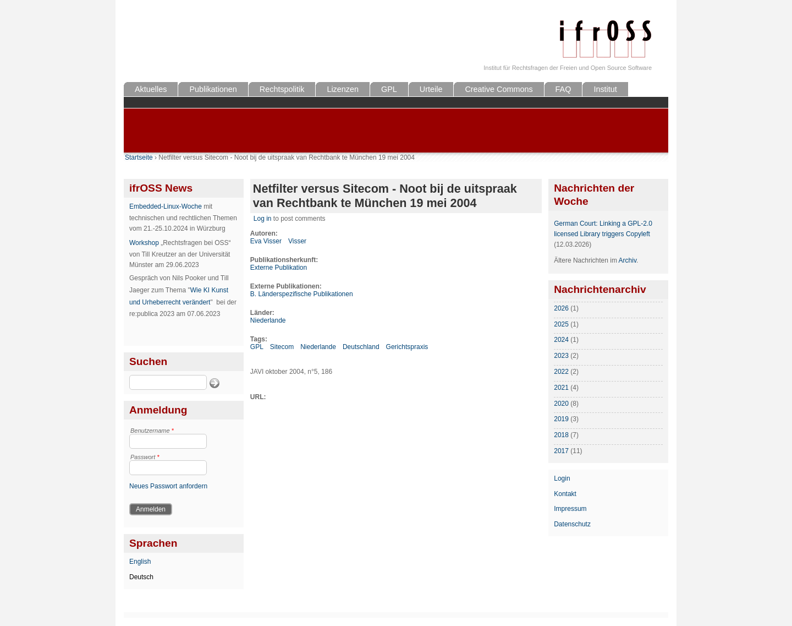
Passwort (145, 457)
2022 (561, 371)
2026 (561, 308)
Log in (263, 218)
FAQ (563, 89)
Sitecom (282, 347)
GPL (389, 89)
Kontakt (565, 494)
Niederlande (268, 320)
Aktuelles (151, 89)
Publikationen (213, 89)
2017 (561, 451)
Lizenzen (343, 89)
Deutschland (361, 347)
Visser (297, 241)
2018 (561, 435)
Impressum (570, 509)
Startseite (139, 157)
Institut (605, 89)
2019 (561, 419)
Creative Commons (498, 89)
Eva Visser (266, 241)
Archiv (627, 260)
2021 (561, 387)
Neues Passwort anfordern (168, 486)
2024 (561, 340)
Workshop (144, 243)
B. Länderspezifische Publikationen (301, 294)
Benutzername (152, 430)
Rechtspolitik (282, 89)
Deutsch (141, 577)
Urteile (431, 89)
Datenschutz (572, 524)
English (140, 561)
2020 (561, 403)
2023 (561, 356)
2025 (561, 324)
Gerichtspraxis (407, 347)
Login (562, 478)
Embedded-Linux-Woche (165, 206)
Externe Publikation (278, 267)
